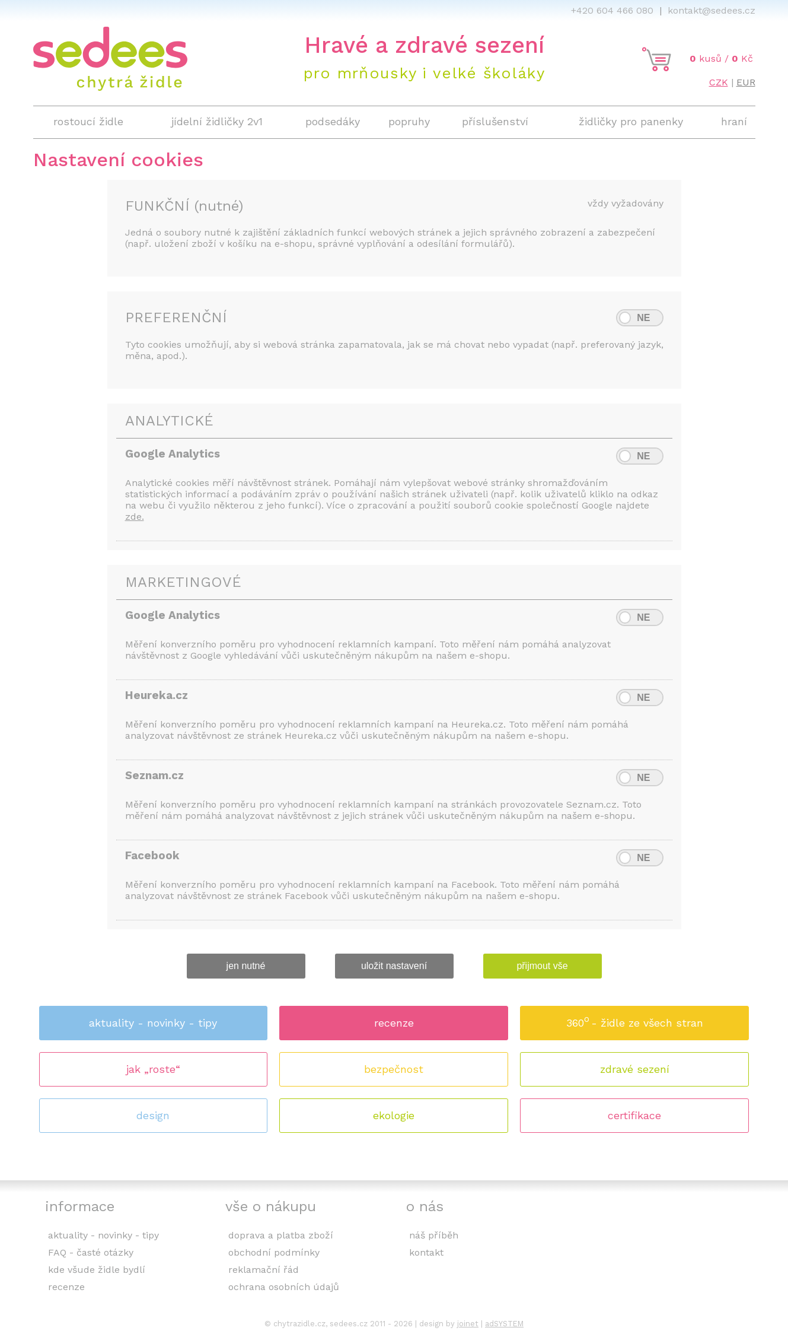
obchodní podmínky (274, 1252)
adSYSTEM (504, 1323)
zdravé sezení (634, 1069)
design (153, 1115)
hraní (734, 121)
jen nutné (246, 966)
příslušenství (495, 121)
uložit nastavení (394, 966)
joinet (467, 1323)
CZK (718, 82)
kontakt (426, 1252)
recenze (394, 1023)
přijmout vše (541, 966)
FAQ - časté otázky (90, 1252)
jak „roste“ (153, 1069)
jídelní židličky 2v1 (217, 121)
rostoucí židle (88, 121)
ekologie (393, 1115)
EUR (745, 82)
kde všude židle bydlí (96, 1269)
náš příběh (433, 1235)
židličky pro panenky (631, 121)
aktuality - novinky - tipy (153, 1023)
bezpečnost (393, 1069)
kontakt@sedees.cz (711, 10)
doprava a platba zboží (280, 1235)
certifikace (634, 1115)
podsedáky (332, 121)
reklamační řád (263, 1269)
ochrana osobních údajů (283, 1286)
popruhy (409, 121)
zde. (134, 516)
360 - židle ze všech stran (634, 1019)
